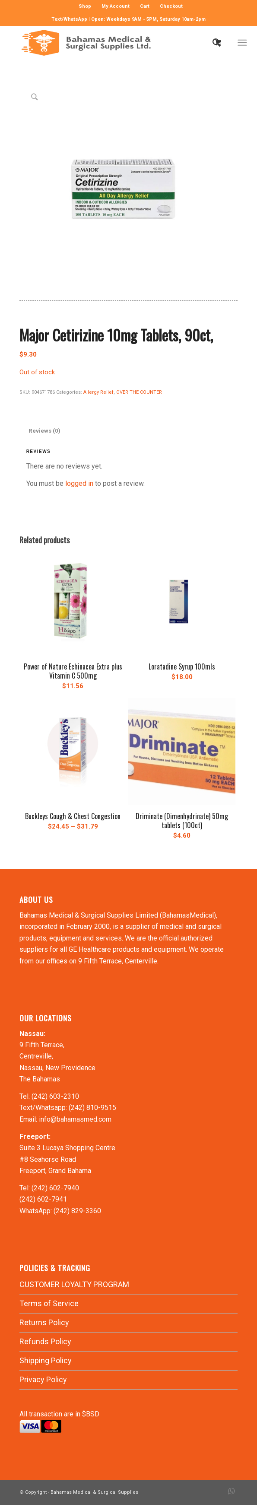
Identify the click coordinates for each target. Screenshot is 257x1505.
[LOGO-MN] (106, 43)
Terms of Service (49, 1303)
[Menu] (242, 42)
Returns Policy (44, 1322)
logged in (79, 483)
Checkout (171, 6)
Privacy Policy (43, 1379)
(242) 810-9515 (92, 1107)
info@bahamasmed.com (75, 1119)
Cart (144, 6)
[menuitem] (85, 6)
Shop (85, 6)
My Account (116, 6)
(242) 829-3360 (77, 1211)
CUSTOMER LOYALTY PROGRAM (74, 1284)
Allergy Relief (98, 392)
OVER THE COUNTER (139, 392)
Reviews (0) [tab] (44, 430)
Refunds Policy (45, 1341)
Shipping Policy (45, 1360)
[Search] (212, 43)
